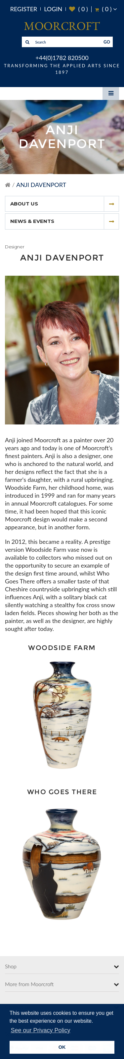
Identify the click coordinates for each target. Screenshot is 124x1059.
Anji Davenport (41, 184)
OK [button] (62, 1047)
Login (53, 9)
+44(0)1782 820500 (61, 57)
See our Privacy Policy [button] (40, 1030)
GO (106, 42)
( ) (78, 9)
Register (23, 9)
